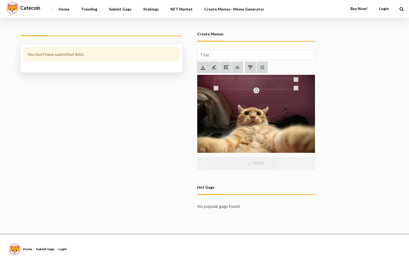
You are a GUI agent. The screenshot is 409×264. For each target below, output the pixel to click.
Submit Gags (120, 9)
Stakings (151, 9)
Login (384, 8)
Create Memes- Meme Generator (234, 9)
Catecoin (30, 7)
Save (256, 163)
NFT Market (181, 9)
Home (64, 9)
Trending (89, 9)
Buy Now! (358, 8)
